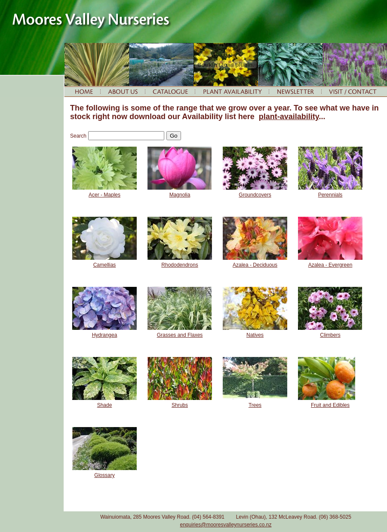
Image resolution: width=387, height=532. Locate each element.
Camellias (104, 265)
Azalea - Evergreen (330, 265)
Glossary (104, 475)
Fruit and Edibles (330, 405)
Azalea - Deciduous (255, 265)
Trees (255, 405)
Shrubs (180, 405)
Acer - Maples (104, 195)
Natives (255, 335)
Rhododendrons (179, 265)
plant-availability (289, 116)
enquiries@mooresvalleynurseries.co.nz (226, 525)
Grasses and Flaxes (180, 335)
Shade (104, 405)
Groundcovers (255, 195)
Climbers (330, 335)
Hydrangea (104, 335)
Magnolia (179, 195)
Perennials (330, 195)
